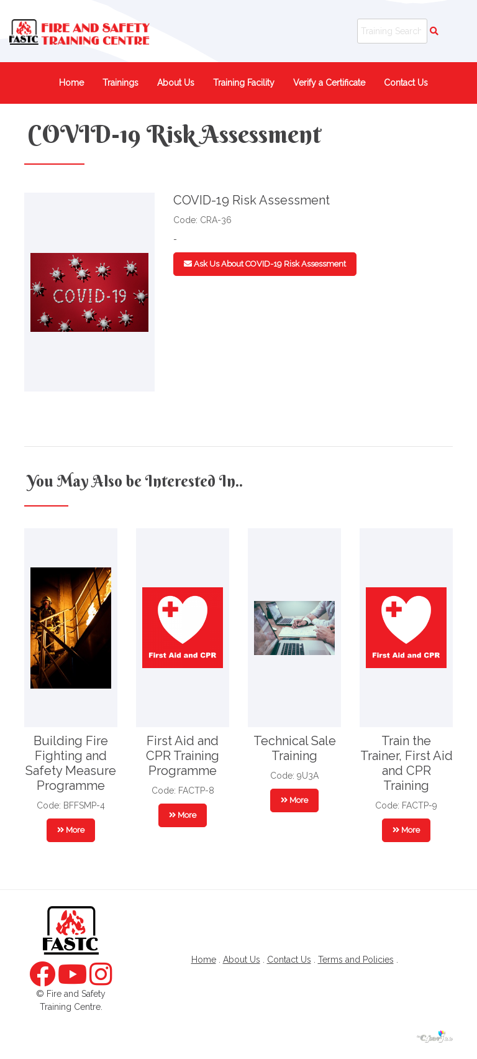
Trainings (120, 83)
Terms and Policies (356, 960)
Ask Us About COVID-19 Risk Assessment (265, 263)
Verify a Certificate (329, 83)
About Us (175, 83)
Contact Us (406, 83)
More (70, 830)
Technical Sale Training (294, 748)
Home (71, 83)
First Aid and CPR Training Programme (182, 755)
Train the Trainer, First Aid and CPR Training (406, 763)
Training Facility (244, 83)
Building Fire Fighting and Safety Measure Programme (70, 763)
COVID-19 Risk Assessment (174, 134)
